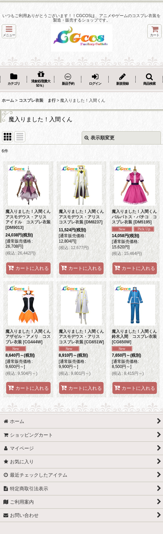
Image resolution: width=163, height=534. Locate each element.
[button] (9, 31)
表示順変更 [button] (99, 137)
